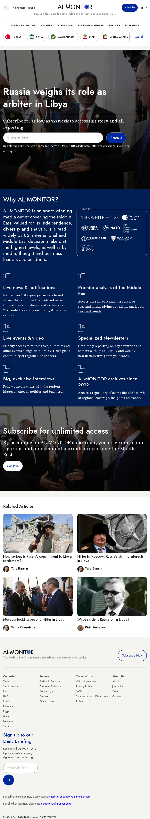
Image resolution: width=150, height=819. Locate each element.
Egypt (6, 711)
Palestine (8, 706)
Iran (5, 691)
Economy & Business (91, 25)
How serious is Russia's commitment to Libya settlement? (37, 558)
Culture (46, 25)
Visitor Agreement (86, 681)
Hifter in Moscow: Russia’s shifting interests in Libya (110, 558)
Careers (116, 696)
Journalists (117, 686)
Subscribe (130, 7)
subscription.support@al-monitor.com (69, 797)
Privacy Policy (84, 686)
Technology (64, 25)
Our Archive (46, 701)
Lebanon (8, 721)
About (115, 681)
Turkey (7, 681)
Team (115, 691)
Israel (6, 701)
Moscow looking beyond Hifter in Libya (33, 619)
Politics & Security (24, 25)
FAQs (79, 691)
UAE (5, 696)
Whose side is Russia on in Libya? (103, 619)
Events (31, 8)
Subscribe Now (132, 655)
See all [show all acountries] (139, 37)
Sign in (143, 7)
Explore (114, 25)
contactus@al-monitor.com (56, 804)
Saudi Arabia (10, 686)
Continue (13, 466)
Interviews (132, 25)
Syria (6, 726)
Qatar (6, 716)
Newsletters (18, 8)
